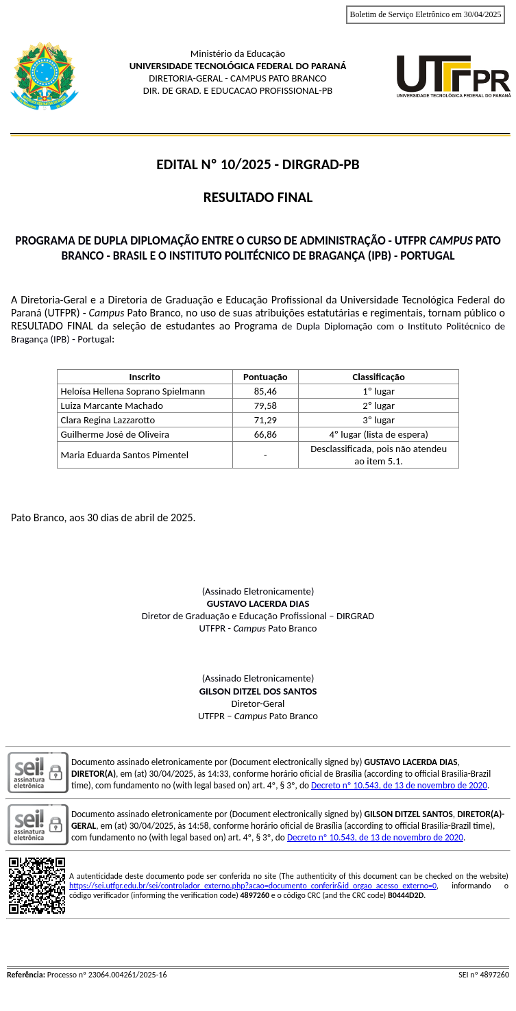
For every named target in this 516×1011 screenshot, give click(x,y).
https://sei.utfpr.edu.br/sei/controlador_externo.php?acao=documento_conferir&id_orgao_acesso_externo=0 (253, 885)
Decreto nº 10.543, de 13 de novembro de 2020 (399, 785)
